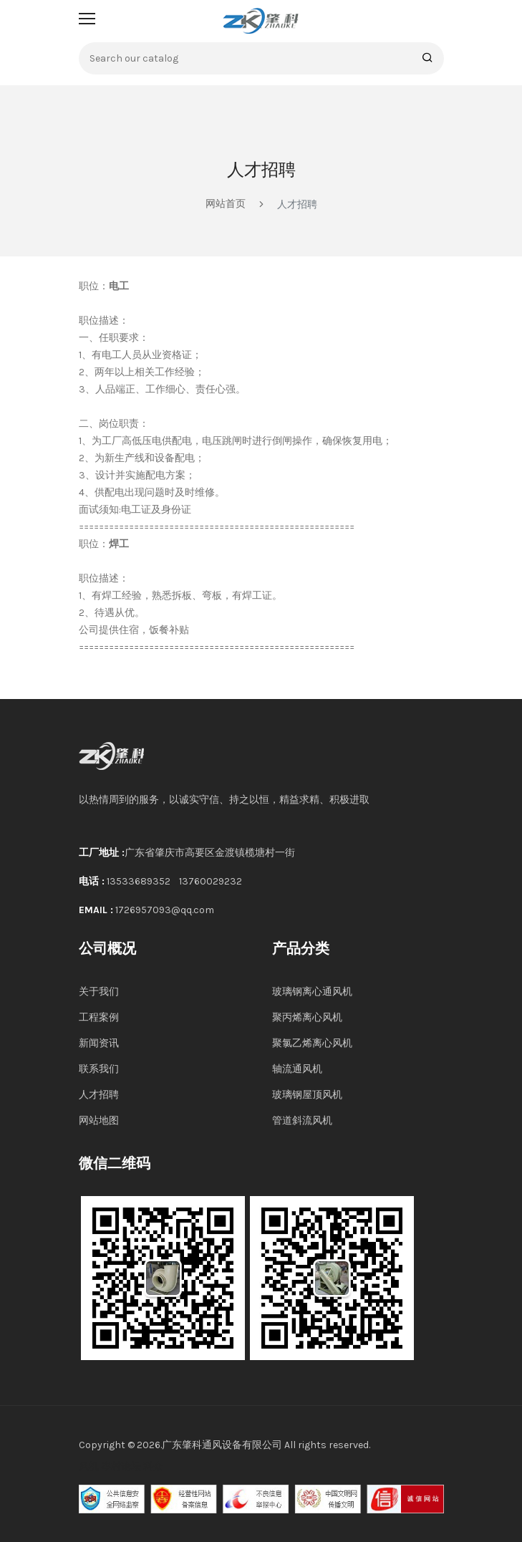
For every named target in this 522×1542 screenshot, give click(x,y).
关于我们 (99, 992)
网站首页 (226, 204)
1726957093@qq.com (164, 910)
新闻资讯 (99, 1043)
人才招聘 (99, 1095)
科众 (153, 1466)
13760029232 (210, 881)
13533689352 (138, 881)
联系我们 (99, 1069)
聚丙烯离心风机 (307, 1017)
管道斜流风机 (302, 1120)
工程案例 (99, 1017)
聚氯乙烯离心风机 (312, 1043)
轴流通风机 (297, 1069)
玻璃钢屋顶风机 (307, 1095)
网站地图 (99, 1120)
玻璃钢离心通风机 (312, 992)
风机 (89, 1466)
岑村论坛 (121, 1466)
